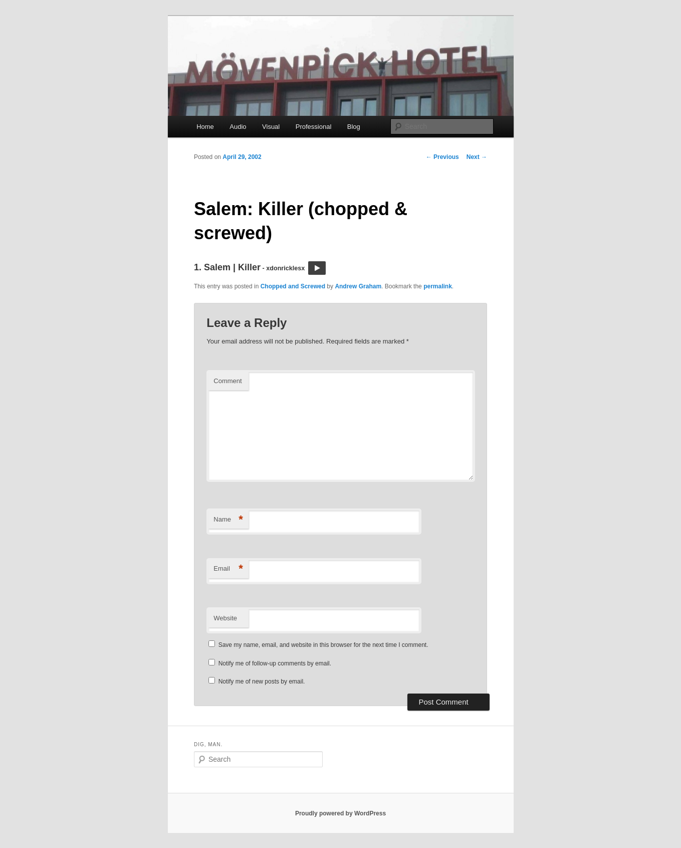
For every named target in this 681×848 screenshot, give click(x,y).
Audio (238, 126)
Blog (353, 126)
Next (477, 156)
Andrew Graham (358, 286)
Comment (227, 381)
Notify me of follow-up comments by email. (274, 663)
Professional (314, 126)
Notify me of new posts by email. (261, 681)
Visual (271, 126)
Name (228, 520)
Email (228, 569)
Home (205, 126)
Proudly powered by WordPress (340, 813)
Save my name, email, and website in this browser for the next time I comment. (323, 644)
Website (225, 618)
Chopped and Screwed (293, 286)
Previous (442, 156)
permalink (437, 286)
